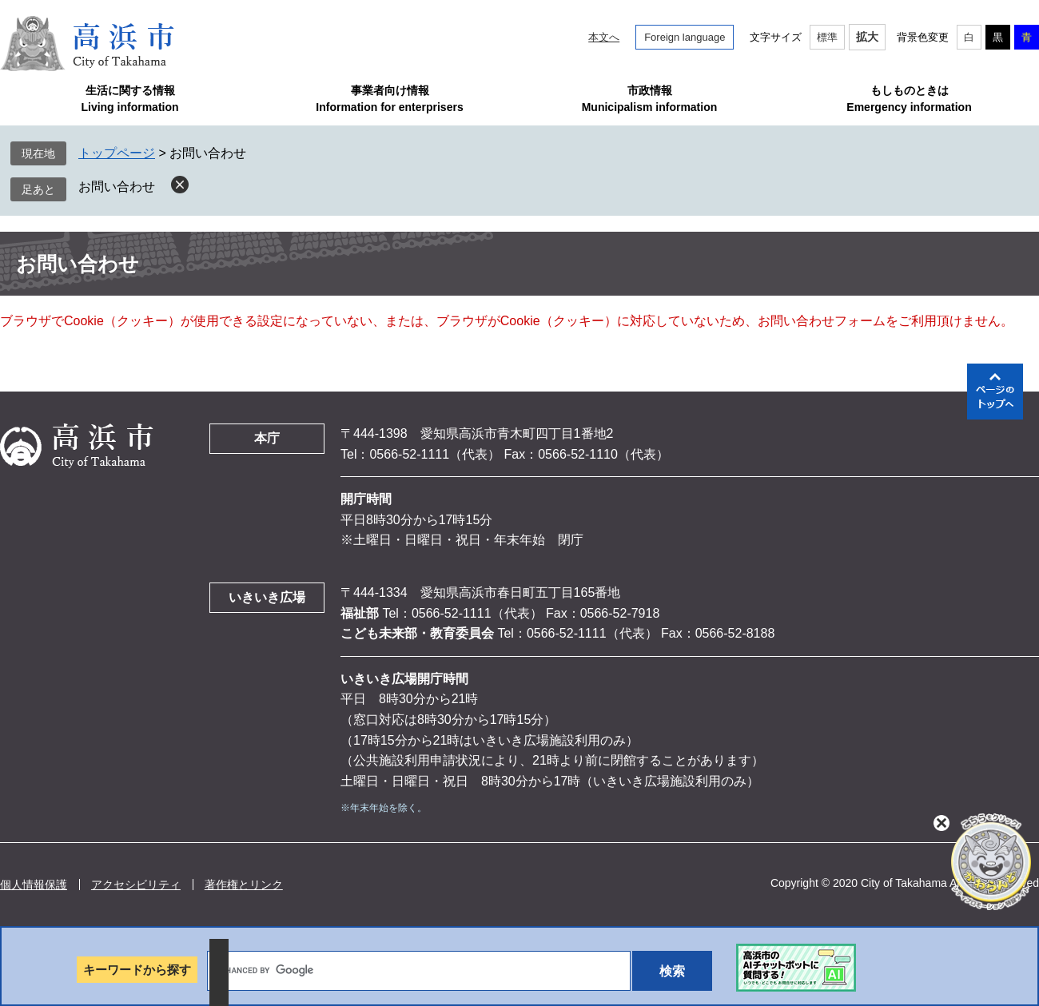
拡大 (867, 36)
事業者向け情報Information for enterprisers (389, 98)
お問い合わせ (116, 186)
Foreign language (684, 37)
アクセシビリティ (136, 884)
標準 (827, 37)
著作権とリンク (244, 884)
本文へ (603, 37)
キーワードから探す (137, 969)
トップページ (116, 153)
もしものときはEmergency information (908, 98)
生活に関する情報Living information (129, 98)
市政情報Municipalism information (650, 98)
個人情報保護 (33, 884)
